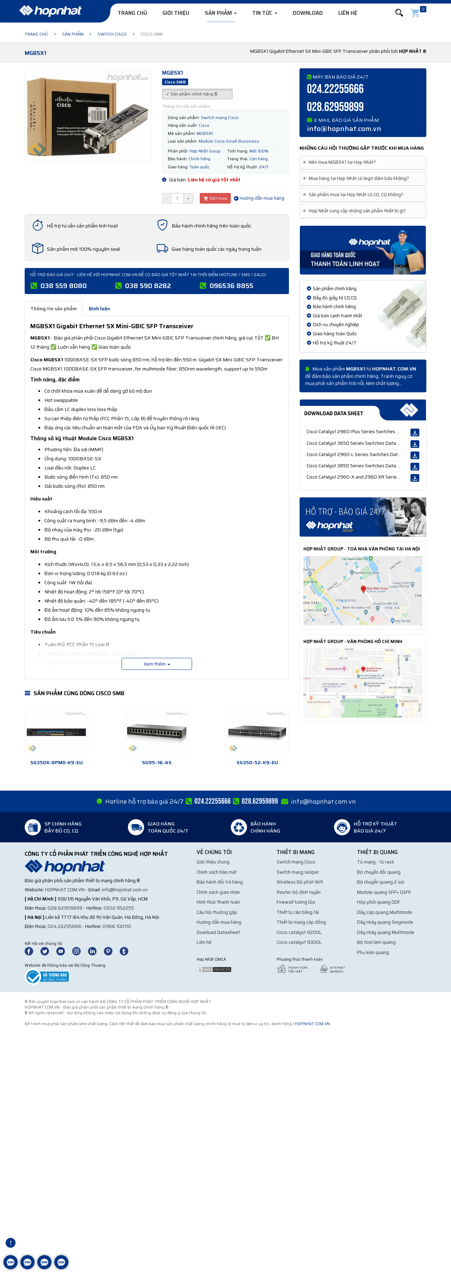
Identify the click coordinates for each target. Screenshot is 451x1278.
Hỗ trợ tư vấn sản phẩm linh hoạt (82, 225)
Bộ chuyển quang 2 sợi (380, 882)
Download (308, 13)
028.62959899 (335, 107)
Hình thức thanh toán (218, 902)
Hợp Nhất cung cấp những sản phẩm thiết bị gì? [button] (355, 211)
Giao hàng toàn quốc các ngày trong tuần (216, 249)
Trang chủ (132, 13)
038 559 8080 (64, 285)
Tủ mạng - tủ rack (375, 862)
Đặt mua (215, 198)
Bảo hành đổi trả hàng (220, 882)
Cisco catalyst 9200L (299, 932)
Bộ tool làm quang (376, 942)
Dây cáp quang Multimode (384, 912)
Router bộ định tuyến (299, 892)
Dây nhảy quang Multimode (385, 932)
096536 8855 (231, 285)
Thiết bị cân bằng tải (298, 912)
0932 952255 (119, 908)
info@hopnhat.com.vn (344, 128)
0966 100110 (117, 926)
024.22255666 (335, 89)
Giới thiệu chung (213, 862)
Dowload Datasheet (218, 932)
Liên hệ (347, 13)
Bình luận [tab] (99, 308)
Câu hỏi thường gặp (217, 912)
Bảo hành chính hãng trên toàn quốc (211, 225)
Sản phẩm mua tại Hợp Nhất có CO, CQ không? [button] (354, 195)
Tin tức (264, 13)
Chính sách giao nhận (218, 892)
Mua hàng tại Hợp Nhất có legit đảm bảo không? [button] (357, 178)
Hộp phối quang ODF (378, 902)
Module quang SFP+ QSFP (384, 892)
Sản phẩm (221, 13)
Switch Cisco (112, 34)
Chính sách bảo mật (217, 872)
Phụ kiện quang (373, 952)
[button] (399, 13)
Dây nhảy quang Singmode (385, 922)
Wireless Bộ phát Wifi (300, 882)
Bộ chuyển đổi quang (379, 872)
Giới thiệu (175, 13)
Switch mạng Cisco (296, 862)
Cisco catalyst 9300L (299, 942)
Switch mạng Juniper (298, 872)
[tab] (363, 162)
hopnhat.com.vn (65, 889)
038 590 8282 (148, 285)
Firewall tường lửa (296, 902)
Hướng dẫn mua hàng (259, 198)
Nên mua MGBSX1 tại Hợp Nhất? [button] (340, 162)
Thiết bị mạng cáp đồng (301, 922)
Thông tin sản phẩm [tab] (53, 308)
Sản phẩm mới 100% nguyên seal (83, 249)
